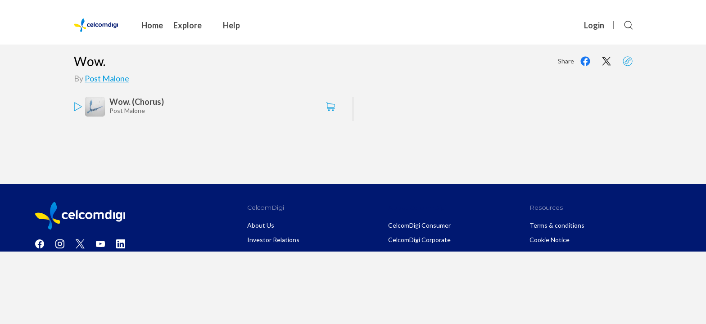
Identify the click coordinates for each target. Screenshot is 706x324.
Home (152, 25)
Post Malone (107, 78)
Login (594, 25)
